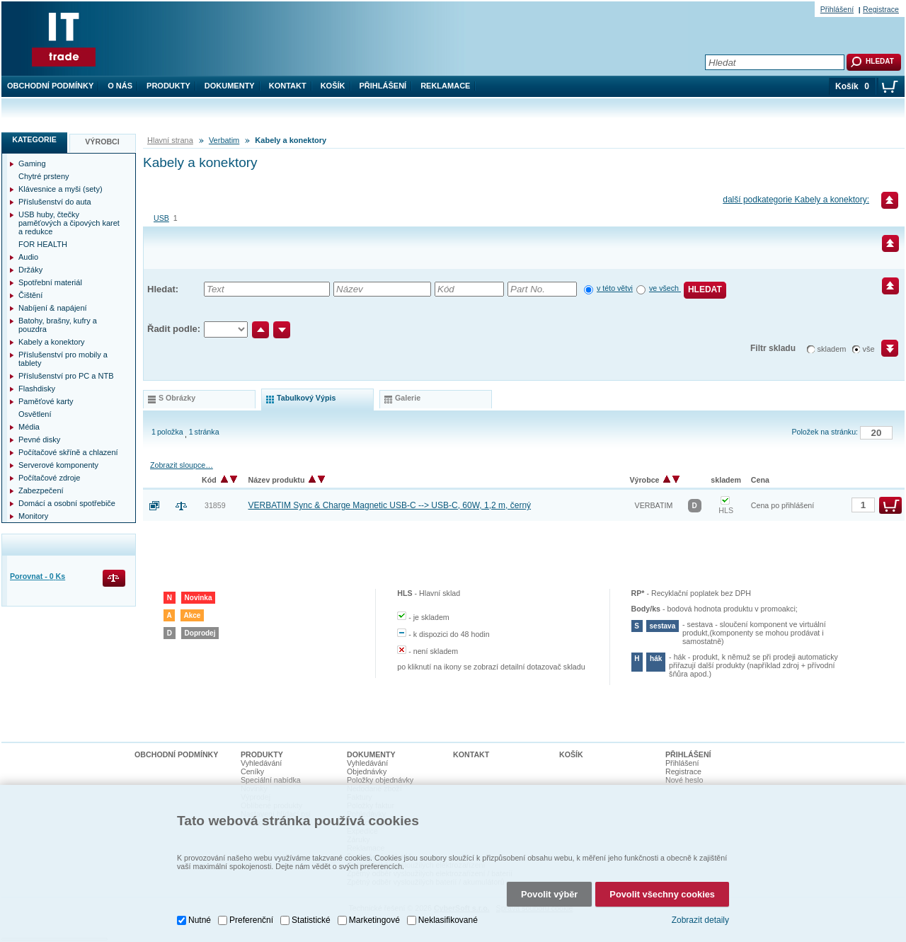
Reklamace (445, 85)
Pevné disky (39, 439)
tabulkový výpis (306, 398)
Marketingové (374, 920)
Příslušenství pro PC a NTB (66, 376)
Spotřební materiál (50, 282)
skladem (832, 349)
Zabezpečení (41, 490)
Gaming (32, 163)
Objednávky (366, 771)
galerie (407, 398)
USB (161, 218)
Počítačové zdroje (49, 477)
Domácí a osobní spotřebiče (66, 503)
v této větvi (615, 288)
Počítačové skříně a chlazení (68, 452)
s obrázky (177, 398)
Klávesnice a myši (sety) (60, 189)
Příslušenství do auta (54, 201)
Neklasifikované (448, 920)
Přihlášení (383, 85)
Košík (333, 85)
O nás (120, 85)
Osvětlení (34, 414)
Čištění (30, 295)
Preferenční (251, 920)
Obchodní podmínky (50, 85)
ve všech (665, 288)
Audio (28, 257)
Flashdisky (36, 388)
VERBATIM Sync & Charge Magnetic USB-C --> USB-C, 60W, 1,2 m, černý (390, 505)
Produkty (168, 85)
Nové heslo (684, 780)
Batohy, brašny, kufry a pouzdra (57, 324)
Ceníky (252, 771)
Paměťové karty (46, 401)
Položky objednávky (380, 780)
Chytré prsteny (43, 176)
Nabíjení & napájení (52, 308)
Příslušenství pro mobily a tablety (63, 358)
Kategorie (34, 139)
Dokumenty (230, 85)
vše (869, 349)
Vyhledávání (261, 763)
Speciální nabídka (271, 780)
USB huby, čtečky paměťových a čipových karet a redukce (69, 223)
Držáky (30, 269)
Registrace (881, 9)
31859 (215, 505)
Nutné (199, 920)
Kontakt (287, 85)
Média (29, 427)
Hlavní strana (170, 140)
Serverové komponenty (58, 465)
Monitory (33, 516)
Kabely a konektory (51, 342)
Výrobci (102, 141)
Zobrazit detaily (700, 920)
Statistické (311, 920)
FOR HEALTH (42, 244)
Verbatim (224, 140)
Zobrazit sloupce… (181, 465)
